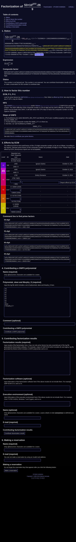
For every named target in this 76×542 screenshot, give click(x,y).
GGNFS (9, 106)
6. (13, 440)
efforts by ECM (58, 97)
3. (10, 143)
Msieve (37, 106)
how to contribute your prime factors (21, 136)
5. (19, 338)
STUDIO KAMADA (59, 7)
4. (19, 268)
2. (16, 90)
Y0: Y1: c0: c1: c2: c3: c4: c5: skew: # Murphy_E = (37, 302)
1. (6, 31)
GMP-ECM (24, 97)
